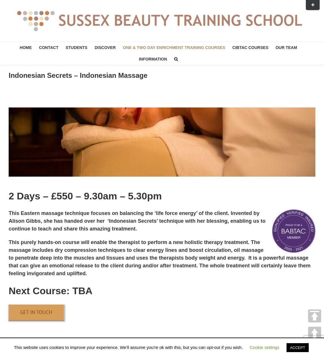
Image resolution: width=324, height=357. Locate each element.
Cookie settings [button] (265, 347)
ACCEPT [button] (297, 347)
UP (314, 333)
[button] (176, 59)
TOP (314, 315)
